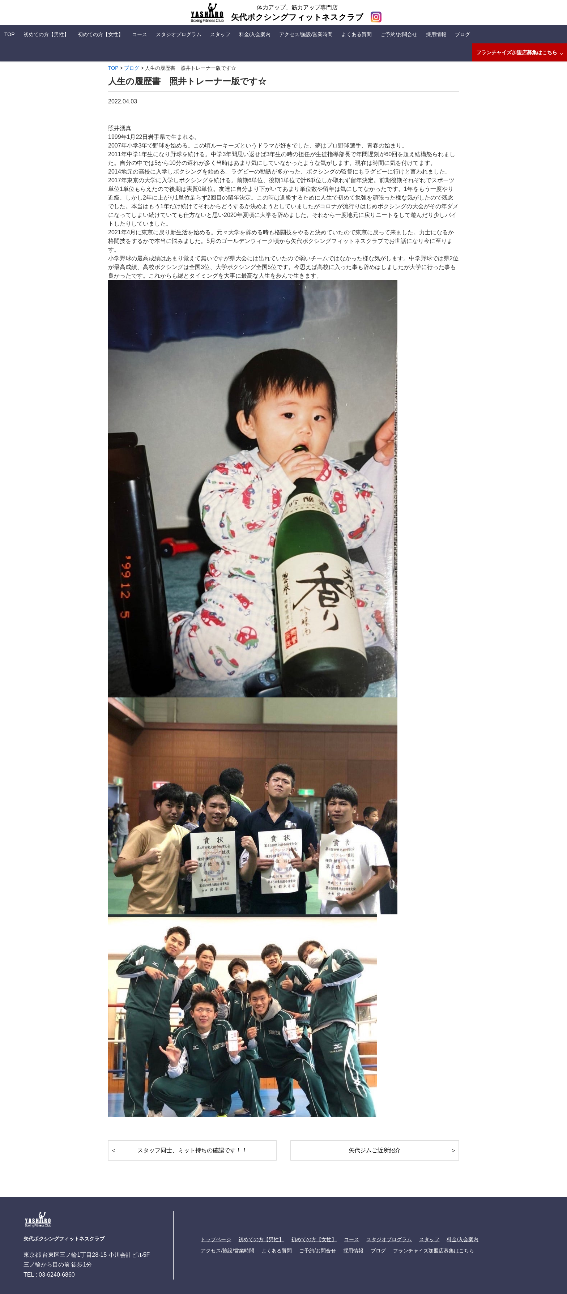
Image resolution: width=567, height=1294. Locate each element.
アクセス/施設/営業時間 (306, 34)
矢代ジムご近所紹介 (375, 1150)
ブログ (462, 34)
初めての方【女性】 (100, 34)
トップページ (216, 1239)
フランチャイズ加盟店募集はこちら (516, 52)
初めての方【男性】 (46, 34)
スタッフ (220, 34)
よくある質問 (356, 34)
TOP (9, 34)
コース (139, 34)
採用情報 (436, 34)
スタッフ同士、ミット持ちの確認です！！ (192, 1150)
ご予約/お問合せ (398, 34)
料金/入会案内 (255, 34)
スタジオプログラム (178, 34)
